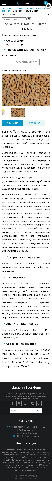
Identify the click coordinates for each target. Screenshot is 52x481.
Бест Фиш (6, 8)
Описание (12, 123)
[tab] (12, 123)
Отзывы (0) (34, 123)
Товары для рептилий (23, 8)
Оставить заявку (26, 62)
